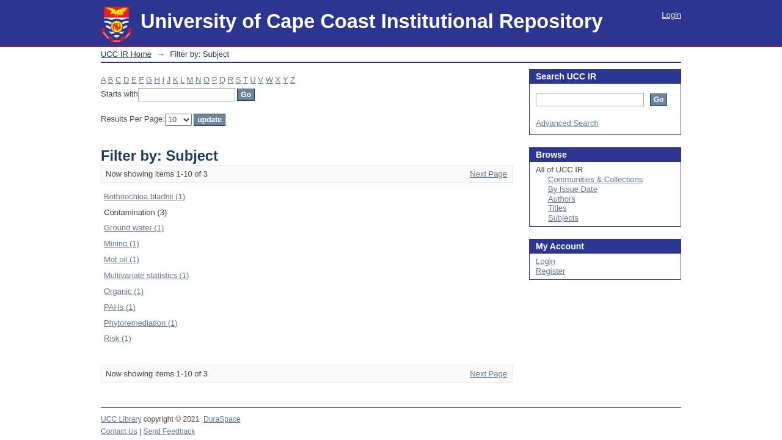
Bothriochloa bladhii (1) (144, 196)
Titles (557, 208)
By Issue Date (572, 189)
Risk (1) (117, 338)
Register (550, 271)
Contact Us (119, 431)
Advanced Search (567, 123)
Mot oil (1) (121, 259)
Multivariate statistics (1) (146, 275)
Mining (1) (121, 243)
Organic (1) (124, 291)
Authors (562, 199)
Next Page (488, 173)
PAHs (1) (120, 307)
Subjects (563, 217)
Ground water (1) (134, 227)
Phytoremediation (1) (141, 323)
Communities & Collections (595, 179)
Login (671, 15)
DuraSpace (221, 419)
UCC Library (121, 419)
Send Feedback (170, 431)
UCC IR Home (126, 54)
